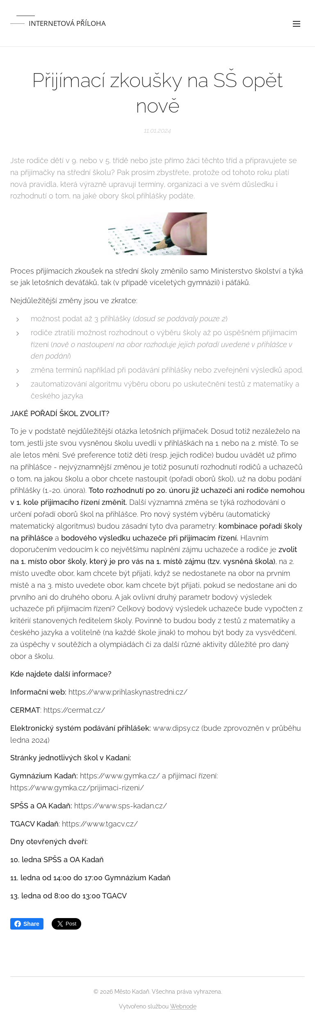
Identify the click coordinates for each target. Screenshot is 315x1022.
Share (26, 924)
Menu (296, 23)
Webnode (183, 1006)
